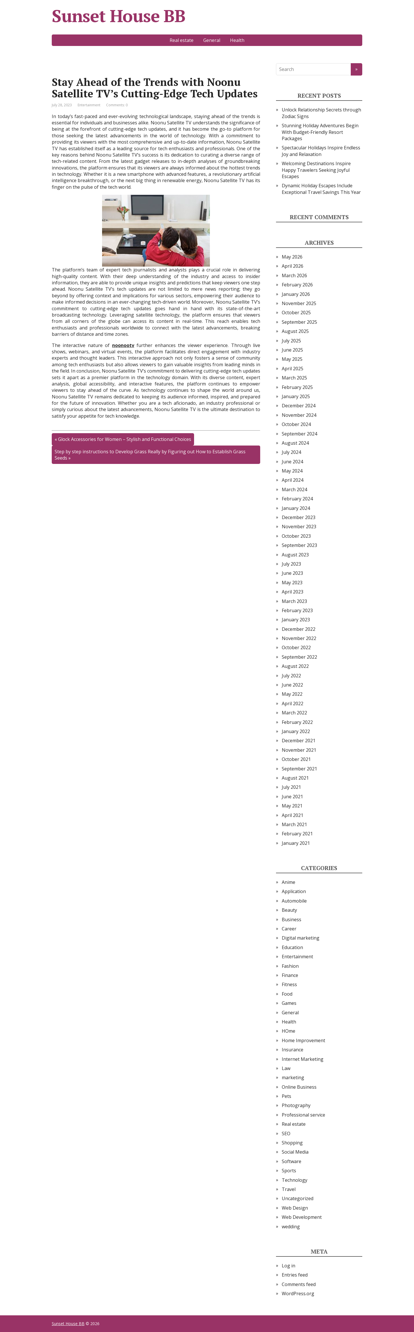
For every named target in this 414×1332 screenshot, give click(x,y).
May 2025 (292, 359)
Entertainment (89, 105)
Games (289, 1003)
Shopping (292, 1143)
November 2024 (299, 415)
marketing (293, 1077)
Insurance (292, 1049)
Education (292, 947)
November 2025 (299, 303)
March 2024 (294, 489)
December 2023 (298, 517)
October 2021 (296, 759)
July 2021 (291, 787)
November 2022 (299, 638)
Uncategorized (297, 1198)
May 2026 (292, 257)
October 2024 (296, 424)
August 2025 (295, 331)
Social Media (295, 1152)
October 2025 (296, 312)
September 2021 (299, 769)
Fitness (289, 984)
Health (237, 40)
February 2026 (297, 285)
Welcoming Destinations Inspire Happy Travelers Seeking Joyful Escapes (316, 170)
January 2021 (296, 843)
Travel (289, 1189)
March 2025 (294, 378)
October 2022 (296, 647)
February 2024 (297, 499)
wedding (291, 1226)
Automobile (294, 901)
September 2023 (299, 545)
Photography (296, 1105)
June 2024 (292, 461)
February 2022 (297, 722)
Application (294, 891)
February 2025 (297, 387)
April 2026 (292, 266)
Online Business (299, 1087)
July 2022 (291, 675)
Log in (288, 1265)
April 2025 (292, 368)
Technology (294, 1180)
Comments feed (299, 1284)
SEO (286, 1133)
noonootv (123, 345)
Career (289, 929)
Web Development (302, 1217)
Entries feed (295, 1275)
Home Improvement (303, 1040)
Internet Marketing (302, 1059)
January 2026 (296, 294)
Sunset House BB (118, 16)
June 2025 (292, 350)
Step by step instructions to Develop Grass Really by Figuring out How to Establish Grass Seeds (150, 454)
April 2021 (292, 815)
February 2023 (297, 610)
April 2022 (292, 703)
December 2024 (298, 405)
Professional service (303, 1115)
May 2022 (292, 694)
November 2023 (299, 526)
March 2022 (294, 713)
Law (286, 1068)
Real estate (181, 40)
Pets (286, 1096)
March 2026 (294, 275)
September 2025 (299, 322)
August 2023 (295, 555)
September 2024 (299, 434)
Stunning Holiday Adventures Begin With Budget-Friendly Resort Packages (320, 132)
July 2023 (291, 564)
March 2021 (294, 824)
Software (291, 1161)
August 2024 (295, 443)
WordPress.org (298, 1293)
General (211, 40)
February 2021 (297, 833)
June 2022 (292, 685)
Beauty (289, 910)
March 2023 (294, 601)
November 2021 (299, 750)
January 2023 (296, 619)
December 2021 (298, 740)
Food (287, 994)
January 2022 (296, 731)
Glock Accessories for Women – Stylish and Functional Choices (124, 439)
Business (291, 919)
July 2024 (291, 452)
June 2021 (292, 796)
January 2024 (296, 508)
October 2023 (296, 536)
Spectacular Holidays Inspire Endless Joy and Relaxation (321, 150)
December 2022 (298, 629)
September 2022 (299, 657)
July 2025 (291, 341)
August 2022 (295, 666)
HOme (288, 1031)
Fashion (290, 966)
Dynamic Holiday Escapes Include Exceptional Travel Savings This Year (321, 188)
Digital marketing (300, 938)
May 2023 (292, 582)
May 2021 (292, 806)
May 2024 (292, 471)
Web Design (295, 1208)
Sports (289, 1170)
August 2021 (295, 778)
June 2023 (292, 573)
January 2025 (296, 396)
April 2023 (292, 592)
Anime (288, 882)
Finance (290, 975)
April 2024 (292, 480)
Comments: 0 (117, 105)
